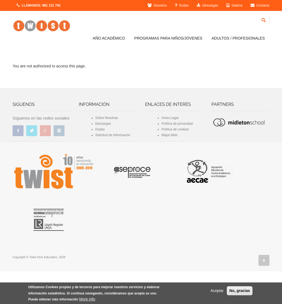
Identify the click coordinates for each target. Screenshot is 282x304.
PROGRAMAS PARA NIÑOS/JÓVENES (168, 38)
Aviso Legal (169, 151)
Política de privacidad (177, 156)
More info (87, 299)
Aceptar (217, 290)
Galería (234, 5)
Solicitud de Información (112, 168)
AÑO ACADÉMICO (109, 38)
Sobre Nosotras (106, 151)
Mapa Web (169, 168)
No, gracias (239, 290)
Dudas (182, 5)
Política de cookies (175, 162)
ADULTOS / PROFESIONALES (238, 38)
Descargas (207, 5)
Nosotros (157, 5)
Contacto (260, 5)
